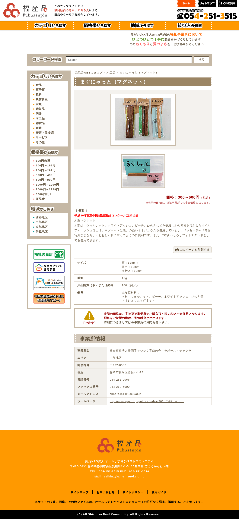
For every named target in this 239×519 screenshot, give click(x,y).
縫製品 (40, 108)
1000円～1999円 (47, 184)
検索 (201, 59)
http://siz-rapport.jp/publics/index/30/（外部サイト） (147, 401)
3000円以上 (44, 194)
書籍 (39, 128)
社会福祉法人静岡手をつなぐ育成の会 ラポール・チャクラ (151, 350)
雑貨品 (40, 123)
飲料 (39, 94)
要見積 (40, 198)
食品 (39, 84)
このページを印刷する (194, 249)
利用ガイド (159, 492)
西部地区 (42, 217)
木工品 (40, 118)
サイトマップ (80, 492)
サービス (42, 137)
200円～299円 (46, 170)
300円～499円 (46, 175)
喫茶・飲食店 (45, 132)
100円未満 (43, 160)
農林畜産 (42, 99)
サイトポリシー (133, 492)
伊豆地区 (42, 231)
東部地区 (42, 226)
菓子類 (40, 89)
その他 (40, 142)
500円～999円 (46, 179)
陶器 (39, 113)
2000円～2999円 (47, 189)
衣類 (39, 104)
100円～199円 (46, 165)
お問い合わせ (106, 492)
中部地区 (42, 222)
